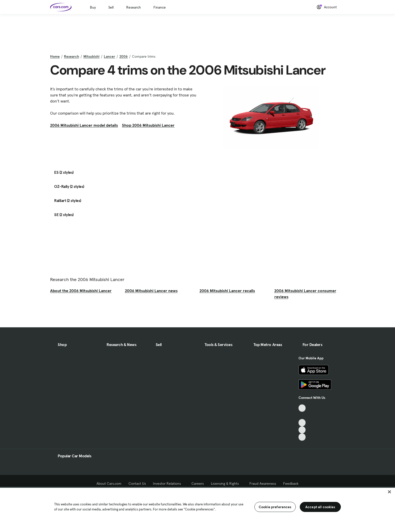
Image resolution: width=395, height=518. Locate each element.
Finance (159, 7)
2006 (123, 56)
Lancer (109, 56)
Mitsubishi (91, 56)
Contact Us (137, 483)
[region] (197, 502)
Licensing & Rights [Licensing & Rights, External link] (226, 483)
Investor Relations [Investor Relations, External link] (168, 483)
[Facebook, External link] (302, 415)
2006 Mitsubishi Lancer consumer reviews (305, 293)
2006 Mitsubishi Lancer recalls (227, 290)
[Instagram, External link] (302, 430)
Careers (197, 483)
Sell (111, 7)
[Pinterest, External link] (302, 437)
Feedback (291, 483)
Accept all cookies (320, 507)
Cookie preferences (275, 507)
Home (55, 56)
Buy (93, 7)
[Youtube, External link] (302, 422)
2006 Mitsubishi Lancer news (151, 290)
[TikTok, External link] (302, 408)
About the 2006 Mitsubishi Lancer (81, 290)
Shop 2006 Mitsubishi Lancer (148, 125)
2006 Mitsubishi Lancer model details (84, 125)
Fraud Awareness (262, 483)
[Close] (389, 491)
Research (133, 7)
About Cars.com (108, 483)
